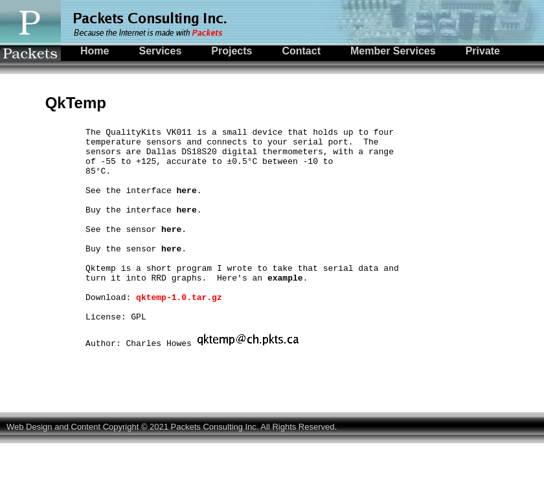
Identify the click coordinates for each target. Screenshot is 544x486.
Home (94, 50)
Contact (301, 50)
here (186, 203)
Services (160, 50)
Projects (231, 50)
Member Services (393, 50)
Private (483, 50)
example (285, 308)
